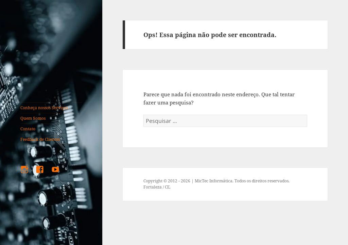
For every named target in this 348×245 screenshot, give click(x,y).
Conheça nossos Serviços (44, 108)
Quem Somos (33, 118)
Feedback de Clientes (40, 139)
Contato (27, 129)
